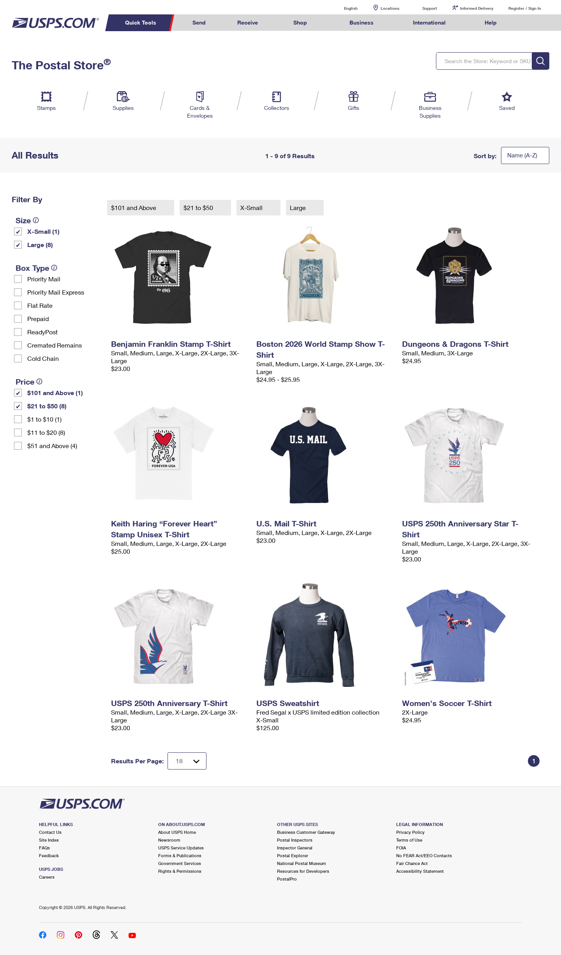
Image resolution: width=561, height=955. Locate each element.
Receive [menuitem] (247, 22)
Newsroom (169, 839)
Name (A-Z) (522, 155)
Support (429, 8)
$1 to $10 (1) (44, 419)
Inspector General (294, 847)
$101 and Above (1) (55, 392)
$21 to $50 (199, 207)
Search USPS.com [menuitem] (527, 22)
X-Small (252, 207)
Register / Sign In (524, 8)
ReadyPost (42, 331)
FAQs (44, 847)
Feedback (49, 855)
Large (298, 207)
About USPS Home (177, 832)
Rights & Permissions (179, 871)
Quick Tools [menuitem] (140, 22)
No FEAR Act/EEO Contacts (424, 855)
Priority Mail (43, 278)
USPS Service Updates (181, 847)
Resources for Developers (303, 871)
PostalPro (287, 878)
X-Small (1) (43, 231)
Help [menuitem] (491, 22)
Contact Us (50, 832)
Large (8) (40, 244)
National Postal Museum (301, 863)
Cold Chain (43, 358)
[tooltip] (36, 220)
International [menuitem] (429, 22)
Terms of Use (409, 839)
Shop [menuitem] (300, 22)
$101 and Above (134, 207)
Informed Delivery (476, 8)
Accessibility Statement (420, 871)
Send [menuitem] (199, 22)
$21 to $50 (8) (47, 406)
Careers (47, 876)
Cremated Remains (54, 345)
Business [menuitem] (361, 22)
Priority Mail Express (55, 292)
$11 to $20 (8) (46, 432)
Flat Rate (40, 305)
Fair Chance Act (412, 863)
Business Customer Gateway (306, 832)
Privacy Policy (410, 832)
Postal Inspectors (294, 839)
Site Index (49, 839)
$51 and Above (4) (52, 445)
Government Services (179, 863)
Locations (390, 8)
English (343, 8)
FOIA (401, 847)
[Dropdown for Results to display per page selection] (187, 761)
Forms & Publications (179, 855)
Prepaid (38, 318)
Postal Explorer (292, 855)
